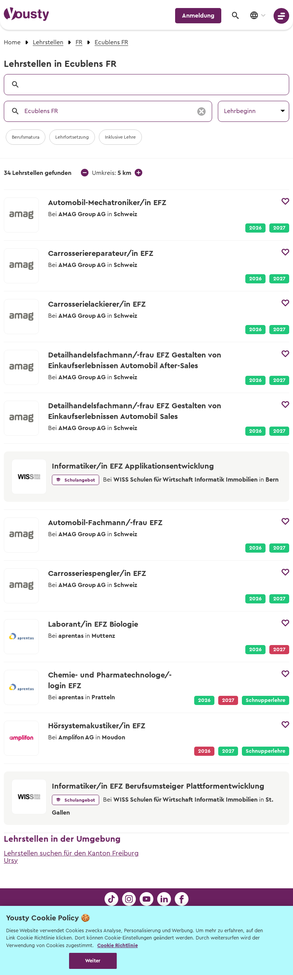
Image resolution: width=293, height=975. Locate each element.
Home (12, 42)
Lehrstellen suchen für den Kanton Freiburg (71, 853)
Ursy (11, 860)
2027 (279, 228)
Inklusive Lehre (120, 137)
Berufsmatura (25, 137)
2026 (255, 228)
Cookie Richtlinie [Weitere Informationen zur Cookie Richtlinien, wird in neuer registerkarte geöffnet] (117, 945)
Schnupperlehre (265, 700)
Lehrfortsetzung (72, 137)
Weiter (93, 960)
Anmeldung (198, 16)
